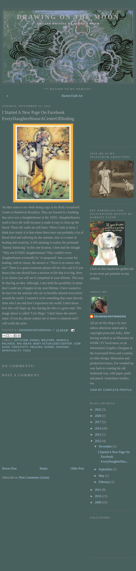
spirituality (11, 350)
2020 (98, 415)
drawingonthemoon (110, 316)
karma (49, 347)
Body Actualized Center (52, 343)
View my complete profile (111, 390)
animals (62, 340)
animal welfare (42, 340)
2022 (98, 409)
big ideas (24, 343)
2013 (98, 434)
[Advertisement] (110, 121)
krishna (62, 347)
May (102, 475)
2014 (98, 428)
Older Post (77, 468)
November (106, 446)
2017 (98, 422)
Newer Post (9, 468)
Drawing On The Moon (68, 16)
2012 (98, 441)
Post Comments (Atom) (34, 477)
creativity (20, 347)
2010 (98, 496)
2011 (98, 489)
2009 (98, 502)
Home (43, 468)
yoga (27, 350)
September (106, 469)
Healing (36, 347)
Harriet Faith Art (72, 95)
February (105, 482)
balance (8, 343)
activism (21, 340)
